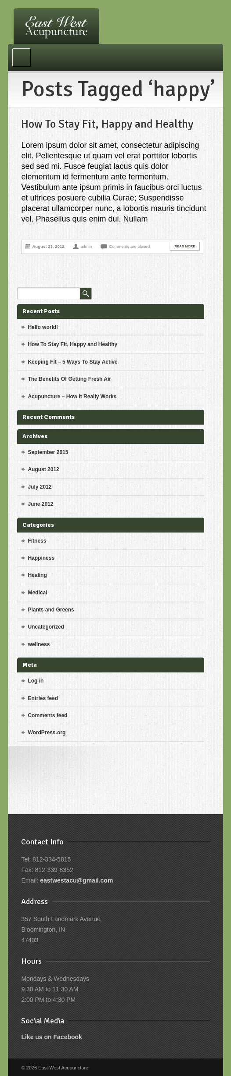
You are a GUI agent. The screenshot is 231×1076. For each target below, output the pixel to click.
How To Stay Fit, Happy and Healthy (107, 124)
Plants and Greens (51, 610)
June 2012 (40, 504)
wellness (39, 644)
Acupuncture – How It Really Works (72, 396)
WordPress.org (46, 732)
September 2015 (48, 452)
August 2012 (43, 469)
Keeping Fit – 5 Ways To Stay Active (72, 362)
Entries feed (43, 698)
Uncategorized (46, 627)
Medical (37, 593)
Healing (37, 575)
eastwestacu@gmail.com (76, 880)
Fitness (37, 541)
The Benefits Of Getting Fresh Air (69, 379)
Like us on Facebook (51, 1036)
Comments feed (47, 715)
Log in (35, 681)
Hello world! (43, 327)
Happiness (41, 558)
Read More (184, 246)
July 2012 (39, 487)
